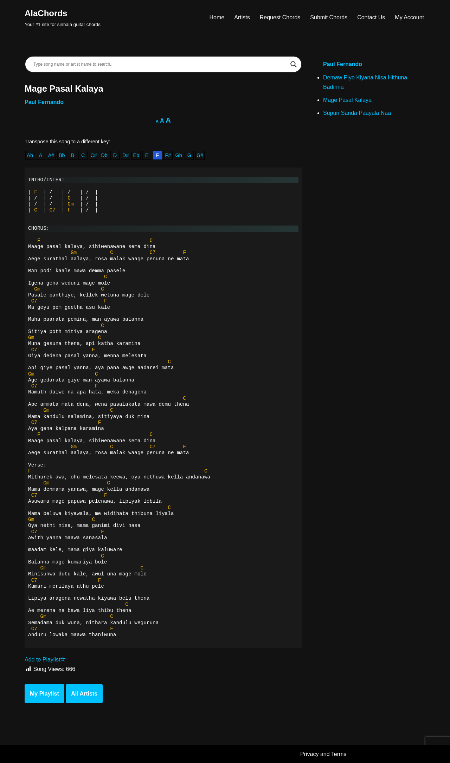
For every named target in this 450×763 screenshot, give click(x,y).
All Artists (84, 694)
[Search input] (160, 64)
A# (51, 155)
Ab (30, 155)
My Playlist (44, 694)
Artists (242, 17)
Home (217, 17)
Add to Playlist (45, 660)
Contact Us (371, 17)
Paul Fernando (44, 102)
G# (200, 155)
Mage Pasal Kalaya (347, 100)
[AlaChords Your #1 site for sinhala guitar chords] (63, 17)
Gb (178, 155)
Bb (62, 155)
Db (104, 155)
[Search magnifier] (293, 64)
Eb (136, 155)
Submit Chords (328, 17)
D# (125, 155)
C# (93, 155)
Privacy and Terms (323, 754)
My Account (409, 17)
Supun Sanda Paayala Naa (357, 113)
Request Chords (280, 17)
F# (168, 155)
